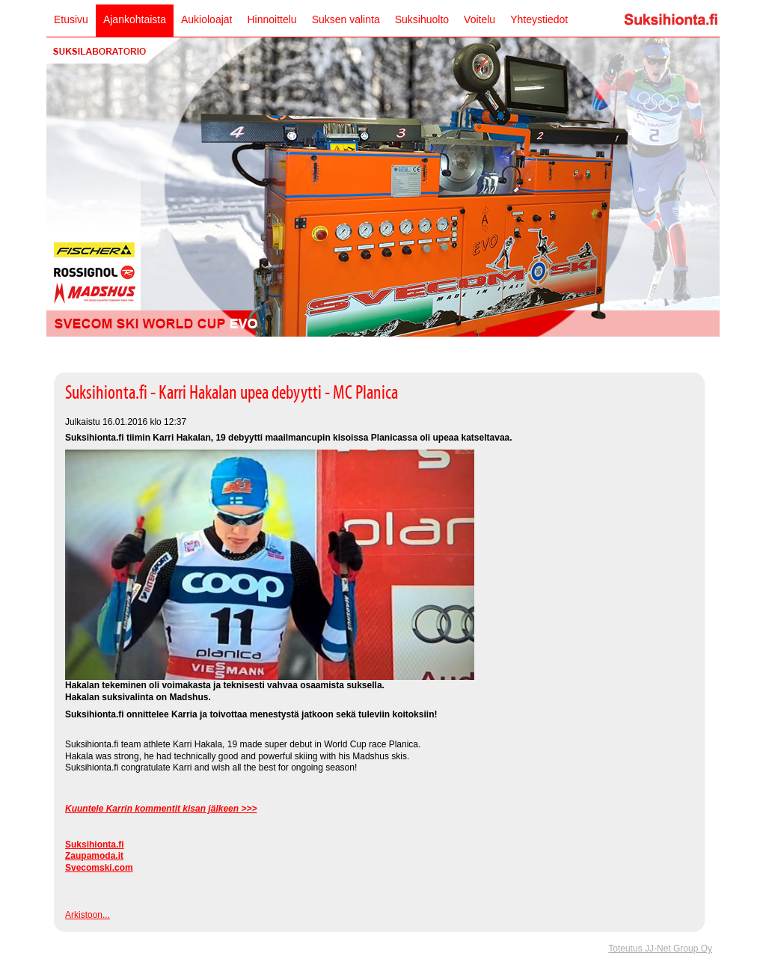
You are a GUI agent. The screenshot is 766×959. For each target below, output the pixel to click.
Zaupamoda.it (94, 856)
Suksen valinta (346, 19)
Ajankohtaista (134, 19)
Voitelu (479, 19)
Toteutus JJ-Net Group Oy (660, 948)
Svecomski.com (99, 868)
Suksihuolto (422, 19)
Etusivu (71, 19)
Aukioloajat (207, 19)
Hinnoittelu (271, 19)
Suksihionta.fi (94, 844)
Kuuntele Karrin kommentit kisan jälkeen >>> (161, 808)
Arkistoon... (87, 915)
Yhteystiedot (539, 19)
